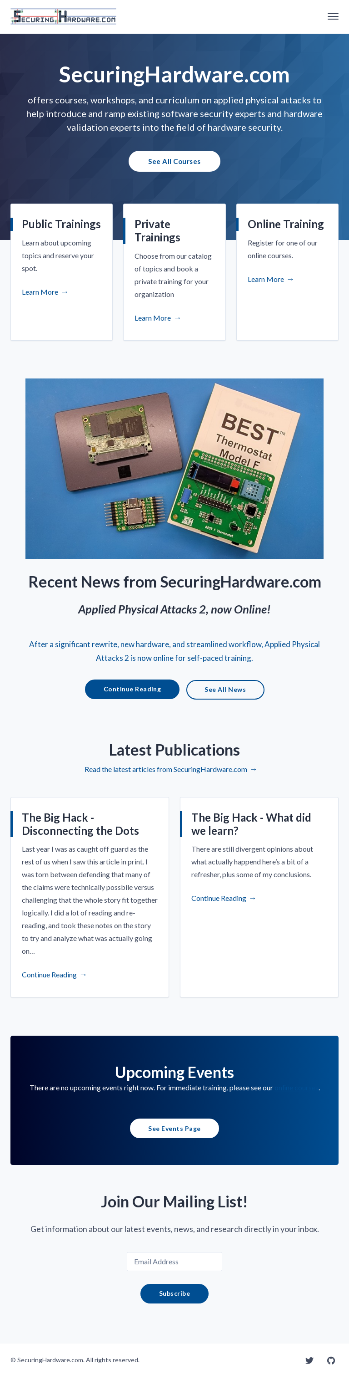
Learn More (40, 293)
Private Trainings (157, 232)
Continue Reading (132, 695)
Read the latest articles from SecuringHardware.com (166, 775)
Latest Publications (174, 755)
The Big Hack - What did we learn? (251, 830)
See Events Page (174, 1134)
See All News (225, 695)
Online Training (286, 225)
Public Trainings (61, 225)
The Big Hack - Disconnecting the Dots (80, 830)
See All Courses (174, 162)
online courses (296, 1093)
